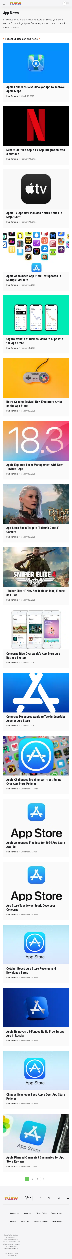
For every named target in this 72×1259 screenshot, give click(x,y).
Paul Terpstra (12, 96)
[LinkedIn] (67, 1198)
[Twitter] (49, 1198)
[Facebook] (40, 1198)
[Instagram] (58, 1198)
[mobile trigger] (5, 3)
